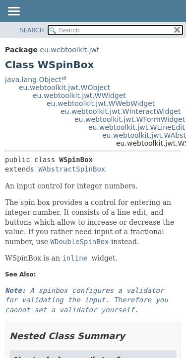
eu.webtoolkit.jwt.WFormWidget (129, 119)
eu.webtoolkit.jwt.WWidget (79, 95)
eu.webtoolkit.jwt (69, 50)
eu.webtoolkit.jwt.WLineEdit (136, 127)
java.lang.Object (33, 80)
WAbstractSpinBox (71, 169)
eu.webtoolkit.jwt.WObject (64, 87)
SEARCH (32, 30)
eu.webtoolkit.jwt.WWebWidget (101, 103)
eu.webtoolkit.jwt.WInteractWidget (121, 111)
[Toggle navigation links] (13, 12)
